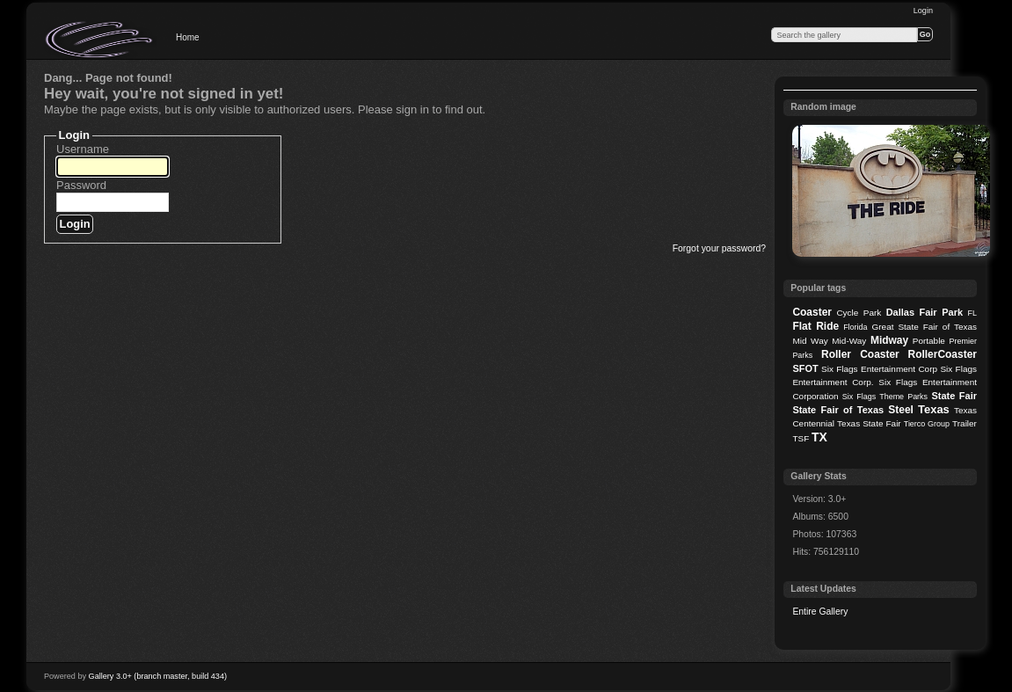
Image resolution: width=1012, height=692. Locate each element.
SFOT (805, 368)
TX (819, 437)
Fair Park (941, 312)
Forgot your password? (719, 248)
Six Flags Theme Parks (885, 396)
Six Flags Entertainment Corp (879, 369)
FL (972, 313)
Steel (901, 410)
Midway (889, 340)
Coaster (812, 312)
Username (82, 149)
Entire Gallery (820, 611)
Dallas (900, 312)
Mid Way (809, 341)
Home (188, 37)
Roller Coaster (860, 354)
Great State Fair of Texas (924, 326)
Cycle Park (858, 312)
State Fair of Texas (838, 409)
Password (81, 185)
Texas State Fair (869, 423)
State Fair (954, 395)
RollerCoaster (942, 354)
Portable (929, 341)
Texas (934, 409)
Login (923, 10)
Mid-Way (849, 341)
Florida (855, 327)
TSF (800, 438)
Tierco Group (927, 423)
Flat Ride (815, 326)
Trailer (964, 423)
